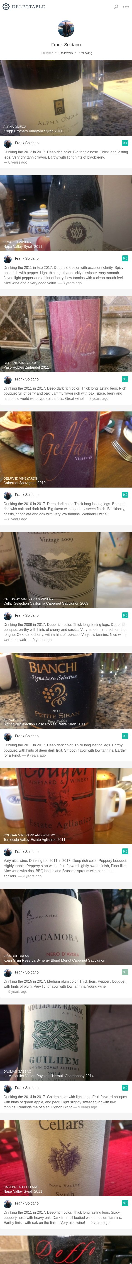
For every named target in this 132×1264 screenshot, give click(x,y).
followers (67, 53)
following (86, 53)
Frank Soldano (27, 143)
